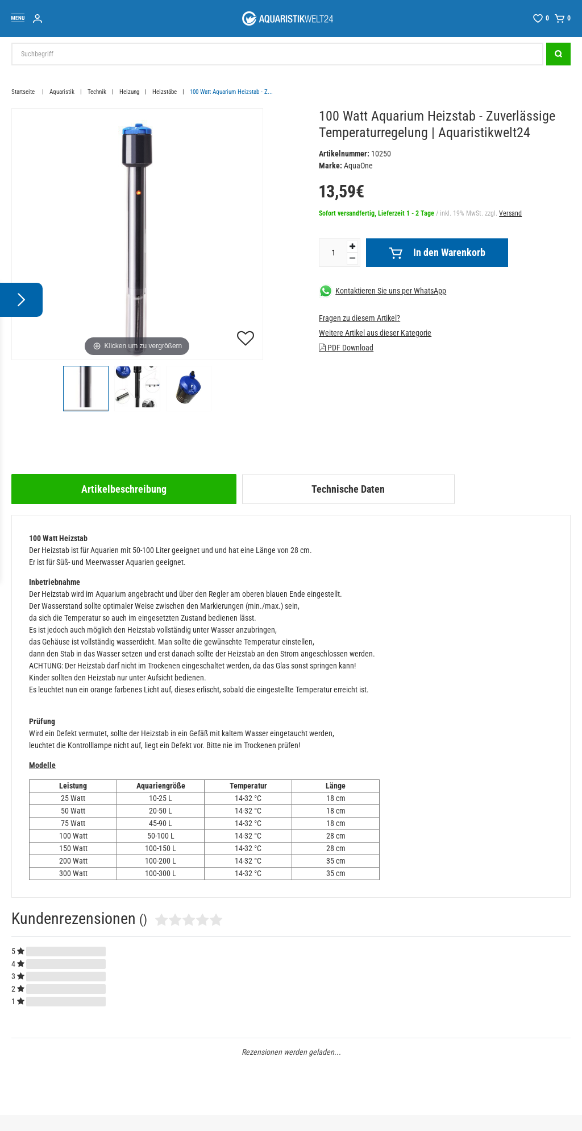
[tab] (123, 489)
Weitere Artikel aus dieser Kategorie (375, 332)
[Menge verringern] (352, 259)
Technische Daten (348, 489)
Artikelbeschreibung (124, 489)
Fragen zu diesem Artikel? (359, 318)
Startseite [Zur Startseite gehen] (23, 92)
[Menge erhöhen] (352, 247)
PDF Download (346, 347)
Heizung (129, 92)
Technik (97, 92)
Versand (510, 213)
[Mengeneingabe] (333, 252)
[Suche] (558, 54)
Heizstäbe (164, 92)
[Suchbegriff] (277, 54)
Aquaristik (61, 92)
